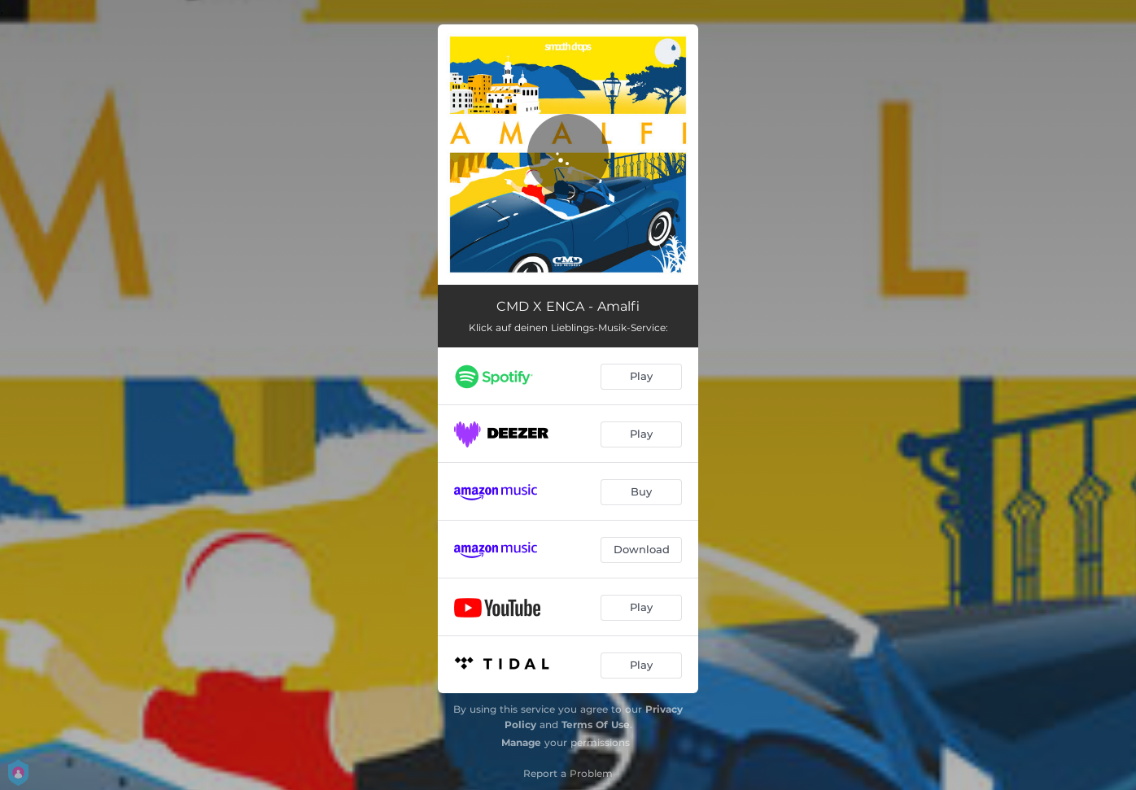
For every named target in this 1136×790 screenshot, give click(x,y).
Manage (521, 742)
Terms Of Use (595, 724)
